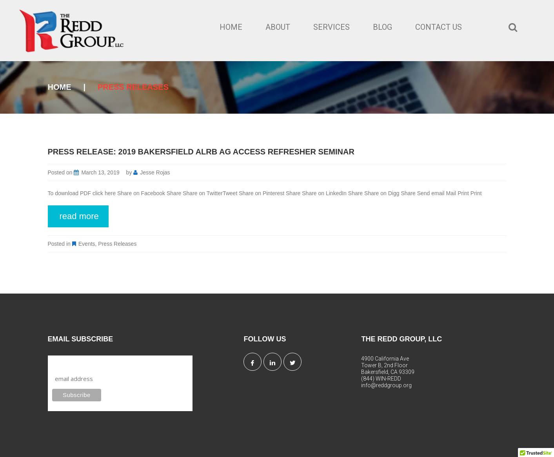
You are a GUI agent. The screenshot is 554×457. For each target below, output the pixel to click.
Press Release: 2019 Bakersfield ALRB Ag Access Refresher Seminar (201, 151)
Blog (382, 27)
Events (86, 244)
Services (331, 27)
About (277, 27)
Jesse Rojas (155, 172)
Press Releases (117, 244)
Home (231, 27)
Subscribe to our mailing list (94, 362)
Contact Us (438, 27)
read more (79, 216)
